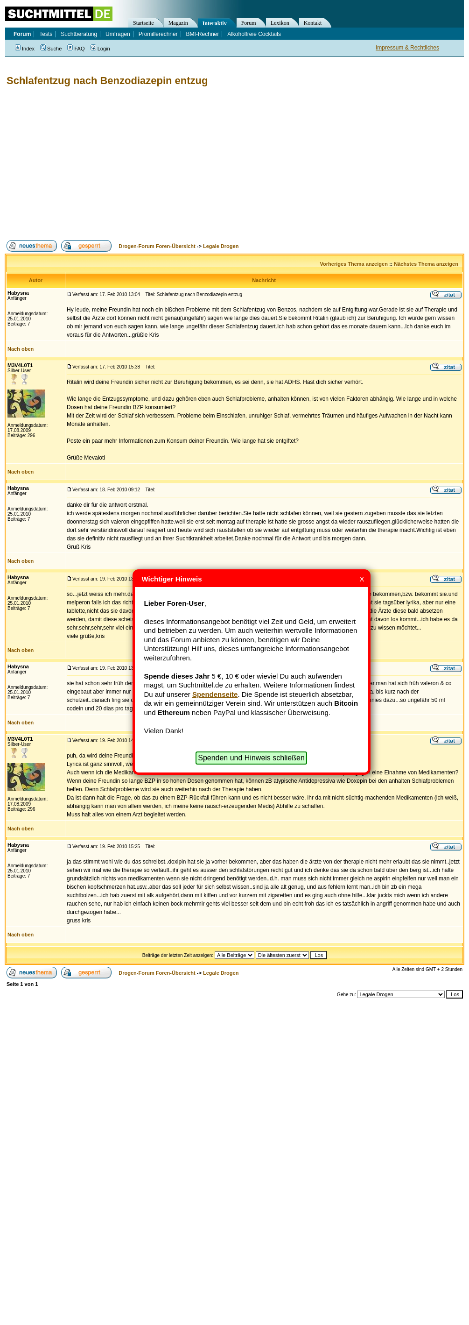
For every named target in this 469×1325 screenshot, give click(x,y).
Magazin (178, 23)
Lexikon (280, 23)
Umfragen (117, 34)
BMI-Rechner (202, 34)
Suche (51, 48)
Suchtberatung (79, 34)
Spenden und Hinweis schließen (251, 758)
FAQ (75, 48)
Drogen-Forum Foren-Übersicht (157, 246)
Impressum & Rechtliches (407, 47)
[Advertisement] (171, 163)
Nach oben (20, 349)
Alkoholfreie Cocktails (254, 34)
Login (100, 48)
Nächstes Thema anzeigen (426, 264)
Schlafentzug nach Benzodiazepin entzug (107, 80)
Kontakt (313, 23)
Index (25, 48)
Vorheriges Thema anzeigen (354, 264)
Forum (248, 23)
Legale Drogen (220, 246)
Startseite (143, 23)
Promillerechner (158, 34)
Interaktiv (215, 23)
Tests (45, 34)
